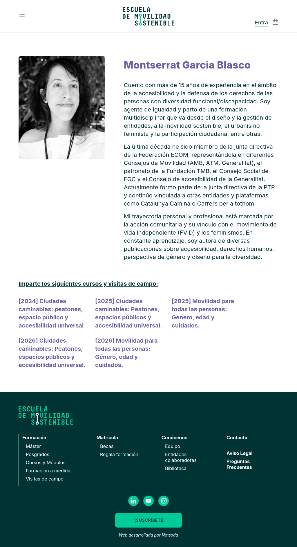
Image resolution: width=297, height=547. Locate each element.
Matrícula (107, 437)
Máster (33, 446)
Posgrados (37, 454)
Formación (34, 437)
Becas (107, 446)
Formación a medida (48, 471)
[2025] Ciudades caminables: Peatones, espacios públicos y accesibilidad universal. (128, 313)
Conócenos (174, 437)
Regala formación (119, 454)
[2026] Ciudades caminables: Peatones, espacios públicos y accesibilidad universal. (52, 352)
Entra (261, 22)
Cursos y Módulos (46, 462)
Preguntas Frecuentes (239, 464)
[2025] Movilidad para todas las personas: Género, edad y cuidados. (203, 313)
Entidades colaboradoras (181, 457)
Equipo (172, 446)
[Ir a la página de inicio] (148, 16)
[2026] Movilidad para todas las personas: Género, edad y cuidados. (126, 352)
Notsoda (170, 534)
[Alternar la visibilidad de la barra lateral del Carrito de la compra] (275, 22)
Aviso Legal (240, 453)
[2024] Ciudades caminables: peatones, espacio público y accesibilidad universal (51, 313)
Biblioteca (175, 468)
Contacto (237, 437)
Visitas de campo (45, 479)
